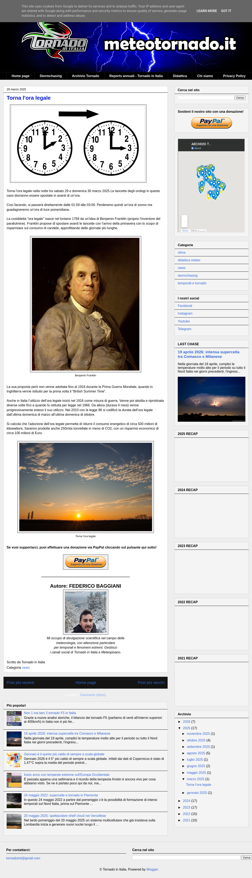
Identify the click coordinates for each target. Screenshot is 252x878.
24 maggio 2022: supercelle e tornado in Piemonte (61, 795)
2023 (187, 807)
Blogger (152, 869)
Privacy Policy (234, 76)
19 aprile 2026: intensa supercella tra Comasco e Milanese (67, 733)
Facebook (185, 306)
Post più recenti (20, 682)
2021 (187, 820)
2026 (187, 721)
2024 (187, 801)
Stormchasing (51, 76)
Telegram (184, 329)
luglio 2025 (195, 759)
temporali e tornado (192, 283)
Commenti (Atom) (93, 695)
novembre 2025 (199, 733)
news (26, 667)
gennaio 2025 (197, 792)
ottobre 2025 (196, 740)
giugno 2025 (196, 766)
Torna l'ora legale (29, 98)
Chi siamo (205, 76)
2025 (187, 728)
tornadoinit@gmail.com (23, 858)
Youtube (184, 321)
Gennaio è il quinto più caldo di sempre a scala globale (64, 754)
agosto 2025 (196, 753)
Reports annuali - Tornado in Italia (136, 76)
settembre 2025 (199, 746)
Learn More (207, 11)
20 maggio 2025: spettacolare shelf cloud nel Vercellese (65, 815)
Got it (226, 11)
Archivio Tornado (85, 76)
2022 (187, 814)
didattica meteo (189, 260)
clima (181, 252)
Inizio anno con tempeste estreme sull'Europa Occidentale (66, 774)
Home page (20, 76)
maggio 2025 (197, 772)
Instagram (185, 313)
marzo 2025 (196, 779)
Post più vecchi (151, 682)
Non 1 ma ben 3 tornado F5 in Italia (50, 713)
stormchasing (187, 275)
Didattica (180, 76)
